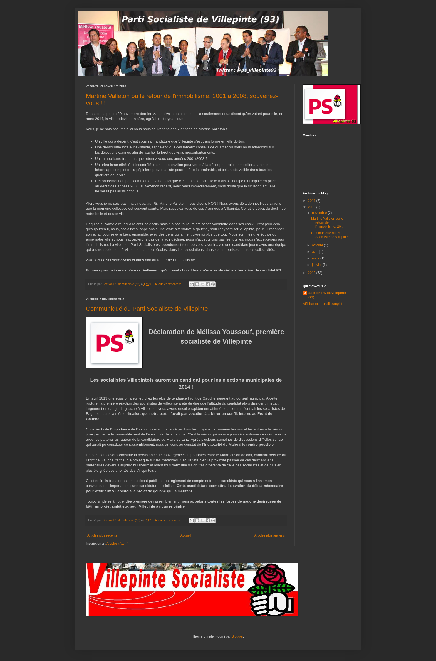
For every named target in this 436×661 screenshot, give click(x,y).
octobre (318, 245)
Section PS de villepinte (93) (327, 295)
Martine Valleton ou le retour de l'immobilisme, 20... (327, 223)
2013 (312, 207)
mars (316, 258)
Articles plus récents (102, 535)
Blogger (237, 636)
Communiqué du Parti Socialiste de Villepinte (147, 308)
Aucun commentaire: (169, 284)
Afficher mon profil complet (322, 304)
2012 (312, 273)
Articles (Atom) (117, 543)
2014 (312, 201)
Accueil (185, 535)
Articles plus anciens (269, 535)
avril (315, 252)
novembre (320, 213)
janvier (317, 265)
